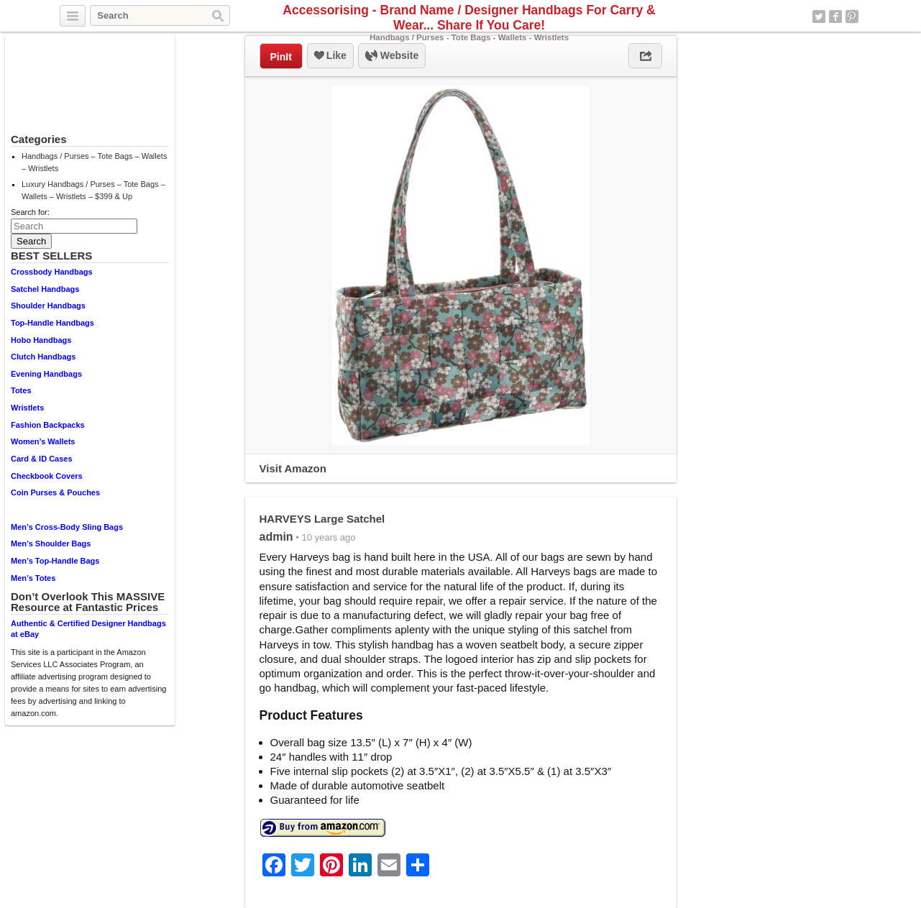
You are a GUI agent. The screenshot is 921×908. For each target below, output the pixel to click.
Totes (21, 390)
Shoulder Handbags (48, 305)
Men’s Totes (33, 578)
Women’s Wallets (43, 441)
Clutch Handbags (43, 356)
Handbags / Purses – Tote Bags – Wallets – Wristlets (94, 162)
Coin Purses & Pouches (55, 492)
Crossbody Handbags (52, 271)
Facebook (835, 16)
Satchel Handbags (45, 289)
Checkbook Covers (47, 476)
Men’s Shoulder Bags (51, 543)
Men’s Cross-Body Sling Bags (67, 527)
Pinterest (852, 16)
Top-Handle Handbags (52, 322)
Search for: (30, 212)
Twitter (819, 16)
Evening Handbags (46, 374)
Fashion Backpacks (48, 425)
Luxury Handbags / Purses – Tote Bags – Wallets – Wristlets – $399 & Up (93, 190)
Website (391, 56)
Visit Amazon (293, 468)
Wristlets (27, 407)
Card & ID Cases (42, 458)
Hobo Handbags (41, 340)
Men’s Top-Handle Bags (55, 560)
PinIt (281, 57)
